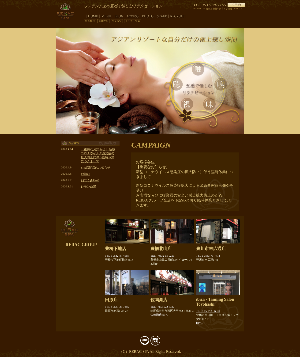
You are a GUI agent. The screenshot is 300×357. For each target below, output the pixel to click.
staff (162, 15)
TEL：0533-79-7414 (208, 255)
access (132, 15)
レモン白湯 (88, 186)
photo (147, 15)
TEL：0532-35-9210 (162, 255)
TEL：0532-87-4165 (117, 255)
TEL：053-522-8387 (162, 306)
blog (119, 15)
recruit (177, 15)
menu (106, 15)
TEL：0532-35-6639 (208, 311)
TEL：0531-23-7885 (117, 306)
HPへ (199, 323)
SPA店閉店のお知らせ (95, 167)
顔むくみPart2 (90, 180)
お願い (85, 174)
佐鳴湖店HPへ (159, 314)
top (92, 15)
